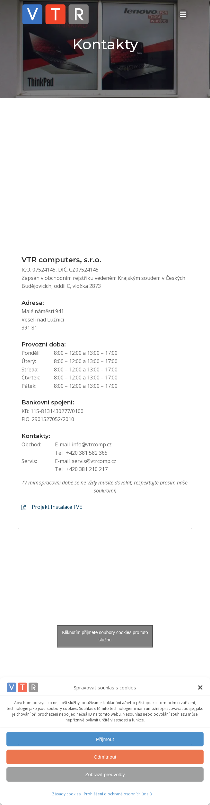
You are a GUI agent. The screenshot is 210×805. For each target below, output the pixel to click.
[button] (200, 687)
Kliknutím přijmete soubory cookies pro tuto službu (105, 636)
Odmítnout (105, 757)
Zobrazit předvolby (105, 774)
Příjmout (105, 739)
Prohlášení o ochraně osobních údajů (118, 794)
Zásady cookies (66, 794)
